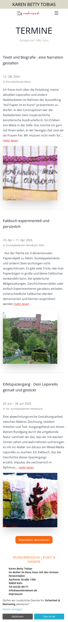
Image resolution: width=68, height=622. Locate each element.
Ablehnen (18, 616)
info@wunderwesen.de (23, 590)
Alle (38, 40)
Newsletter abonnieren (34, 540)
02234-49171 (20, 586)
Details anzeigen (13, 609)
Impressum (15, 594)
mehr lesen (10, 140)
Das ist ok (49, 616)
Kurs (45, 40)
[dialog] (34, 609)
